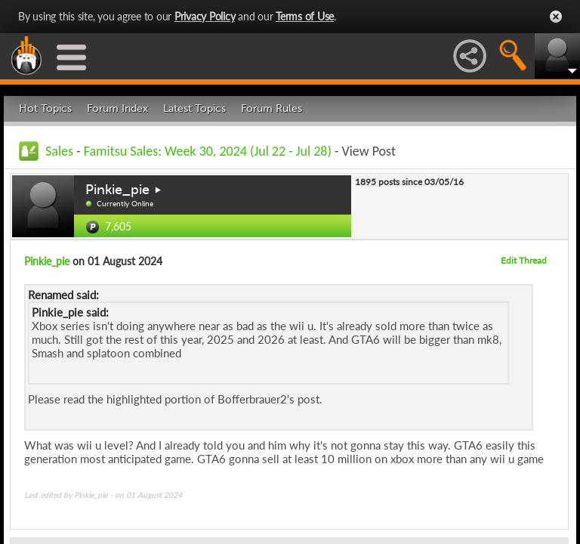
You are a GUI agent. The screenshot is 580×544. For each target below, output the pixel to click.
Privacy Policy (205, 16)
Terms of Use (305, 16)
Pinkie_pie (117, 189)
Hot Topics (45, 108)
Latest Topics (194, 108)
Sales (59, 151)
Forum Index (117, 108)
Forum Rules (271, 108)
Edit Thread (524, 260)
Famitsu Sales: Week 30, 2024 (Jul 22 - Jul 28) (208, 151)
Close (556, 17)
